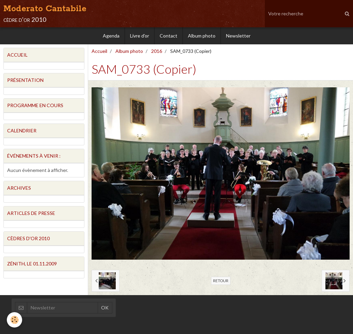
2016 (156, 51)
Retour (220, 280)
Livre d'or (139, 36)
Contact (168, 36)
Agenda (111, 36)
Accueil (99, 51)
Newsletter (238, 36)
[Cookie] (14, 320)
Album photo (201, 36)
